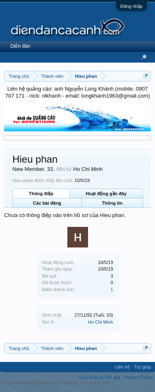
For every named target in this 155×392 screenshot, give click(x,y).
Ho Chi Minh (100, 322)
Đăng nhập (131, 6)
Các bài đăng (47, 203)
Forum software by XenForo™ (33, 382)
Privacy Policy (139, 377)
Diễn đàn (20, 46)
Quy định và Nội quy (100, 377)
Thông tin (112, 203)
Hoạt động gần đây (106, 193)
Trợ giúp (142, 366)
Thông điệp (41, 193)
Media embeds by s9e (89, 382)
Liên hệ (122, 366)
